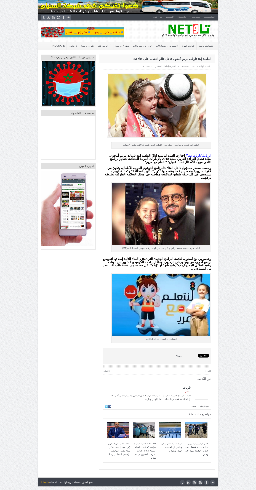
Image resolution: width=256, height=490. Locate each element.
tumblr (43, 17)
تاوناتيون (72, 45)
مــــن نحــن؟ (195, 17)
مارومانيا (45, 482)
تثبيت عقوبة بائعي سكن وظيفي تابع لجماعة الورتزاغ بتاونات (171, 447)
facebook (63, 17)
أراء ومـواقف (104, 45)
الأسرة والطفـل (169, 66)
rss (53, 17)
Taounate (58, 45)
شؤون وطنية (87, 45)
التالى (208, 370)
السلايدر (158, 66)
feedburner (48, 17)
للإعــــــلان (181, 17)
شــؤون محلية (205, 45)
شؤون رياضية (122, 45)
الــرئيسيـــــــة (209, 17)
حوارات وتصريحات (142, 45)
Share (179, 356)
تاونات (201, 66)
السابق (106, 370)
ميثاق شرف (157, 17)
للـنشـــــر (170, 17)
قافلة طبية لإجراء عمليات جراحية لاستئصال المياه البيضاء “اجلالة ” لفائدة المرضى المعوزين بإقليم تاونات (145, 450)
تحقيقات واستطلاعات (167, 45)
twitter (68, 17)
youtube (58, 17)
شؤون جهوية (188, 45)
